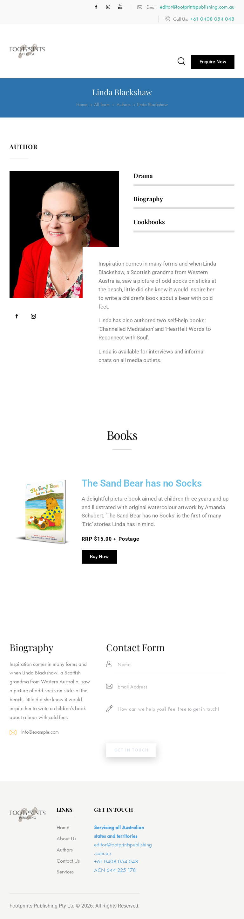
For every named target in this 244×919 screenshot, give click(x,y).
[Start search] (181, 61)
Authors (123, 104)
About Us (66, 840)
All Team (102, 104)
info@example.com (41, 731)
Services (65, 873)
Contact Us (68, 862)
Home (81, 104)
